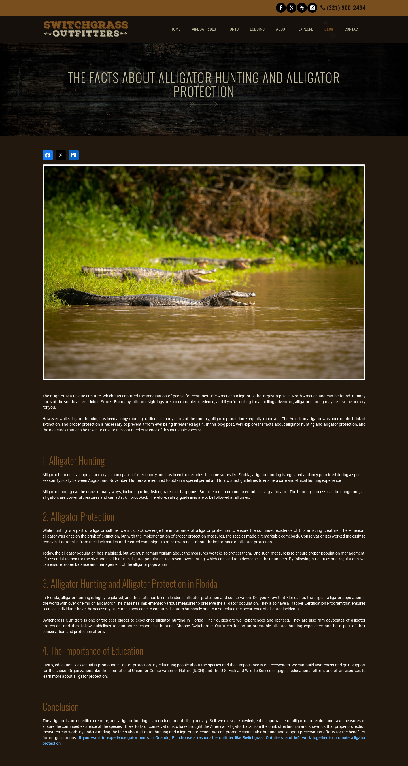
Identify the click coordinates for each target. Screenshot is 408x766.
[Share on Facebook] (47, 155)
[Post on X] (61, 155)
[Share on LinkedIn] (74, 155)
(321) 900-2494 (343, 7)
